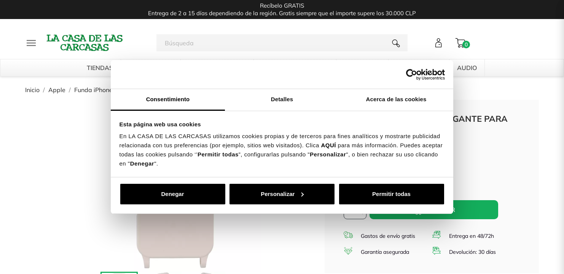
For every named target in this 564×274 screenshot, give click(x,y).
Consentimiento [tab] (168, 99)
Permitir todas (391, 194)
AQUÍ (328, 145)
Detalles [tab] (282, 99)
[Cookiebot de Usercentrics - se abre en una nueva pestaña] (411, 74)
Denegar (172, 194)
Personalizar (282, 194)
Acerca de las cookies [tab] (396, 99)
